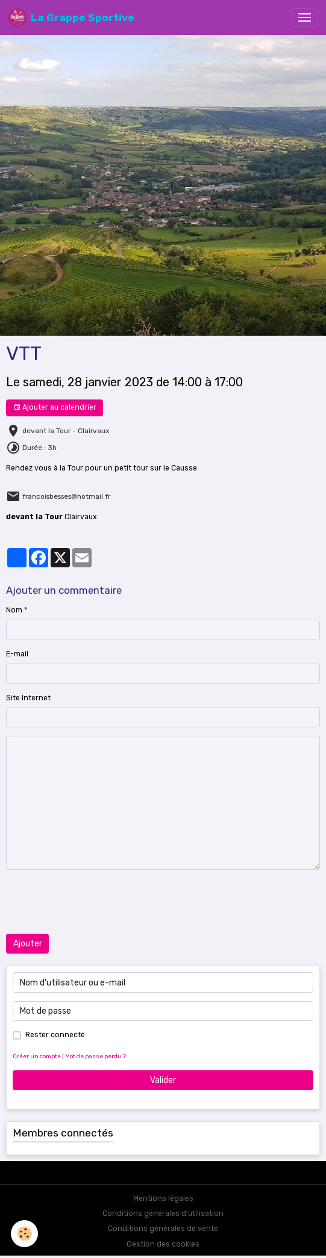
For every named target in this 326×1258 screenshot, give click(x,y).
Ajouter (27, 944)
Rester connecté (55, 1035)
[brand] (71, 17)
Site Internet (28, 698)
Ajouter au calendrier (54, 407)
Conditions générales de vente (163, 1228)
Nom (14, 610)
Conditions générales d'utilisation (163, 1213)
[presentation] (97, 901)
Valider (163, 1080)
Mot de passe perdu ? (95, 1056)
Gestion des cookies (163, 1244)
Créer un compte (37, 1056)
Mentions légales (163, 1198)
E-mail (17, 654)
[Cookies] (24, 1233)
